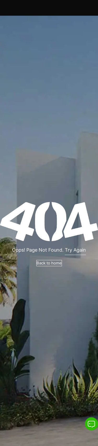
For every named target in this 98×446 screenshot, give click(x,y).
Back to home (49, 262)
